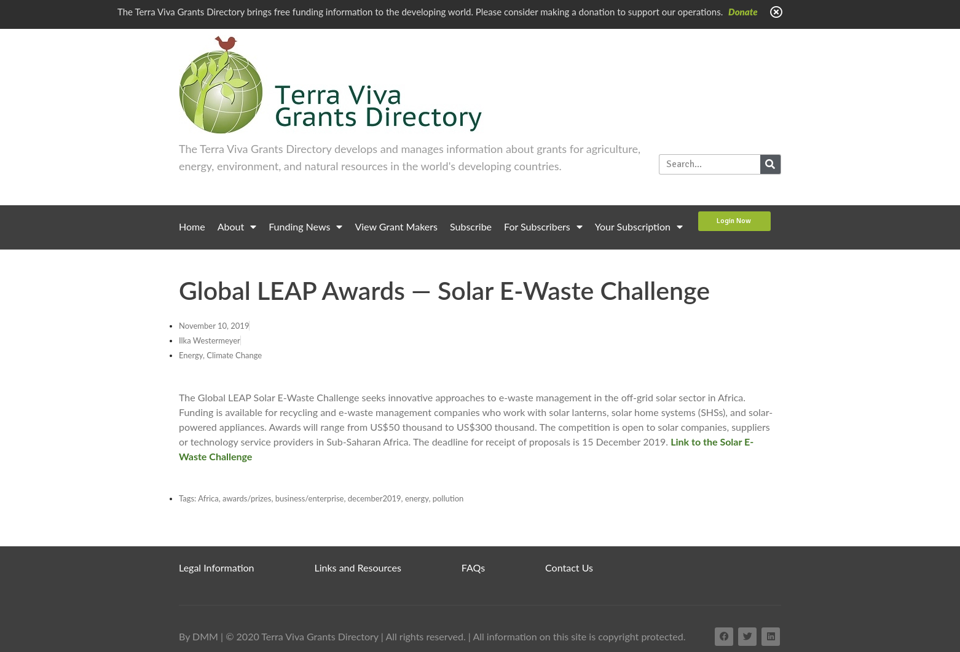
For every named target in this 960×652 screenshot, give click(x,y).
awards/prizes (246, 498)
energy (417, 498)
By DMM (198, 636)
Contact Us (569, 567)
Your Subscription (639, 227)
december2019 (374, 498)
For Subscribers (543, 227)
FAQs (473, 567)
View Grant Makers (396, 226)
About (237, 227)
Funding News (305, 227)
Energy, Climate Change (220, 355)
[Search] (770, 164)
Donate (743, 11)
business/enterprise (309, 498)
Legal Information (216, 567)
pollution (448, 498)
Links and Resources (358, 567)
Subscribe (471, 226)
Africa (208, 498)
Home (192, 226)
